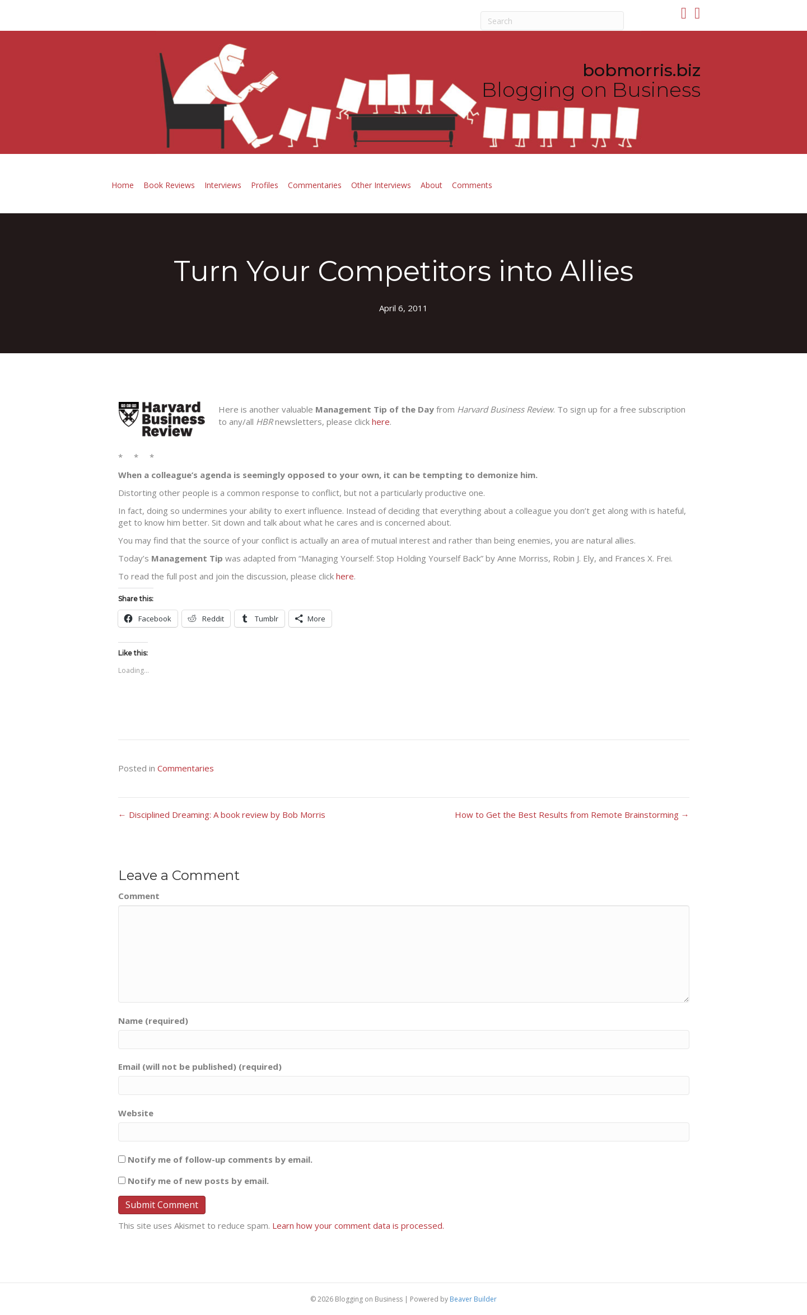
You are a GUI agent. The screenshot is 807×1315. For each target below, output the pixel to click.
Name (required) (153, 1020)
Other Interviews (381, 185)
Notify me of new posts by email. (198, 1180)
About (431, 185)
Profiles (264, 185)
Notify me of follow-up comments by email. (220, 1159)
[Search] (552, 20)
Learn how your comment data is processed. (358, 1225)
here (381, 421)
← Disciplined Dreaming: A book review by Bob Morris (221, 814)
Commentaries (315, 185)
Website (135, 1113)
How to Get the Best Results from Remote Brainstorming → (572, 814)
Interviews (222, 185)
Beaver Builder (473, 1299)
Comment (139, 895)
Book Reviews (169, 185)
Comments (472, 185)
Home (122, 185)
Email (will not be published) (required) (200, 1066)
